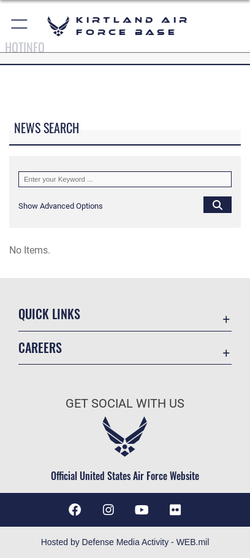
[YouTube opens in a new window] (141, 510)
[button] (20, 26)
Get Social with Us (125, 404)
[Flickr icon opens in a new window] (175, 510)
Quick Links (49, 314)
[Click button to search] (217, 204)
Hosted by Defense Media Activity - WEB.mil (125, 542)
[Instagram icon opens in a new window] (108, 510)
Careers (40, 348)
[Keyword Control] (125, 179)
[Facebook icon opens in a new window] (75, 510)
